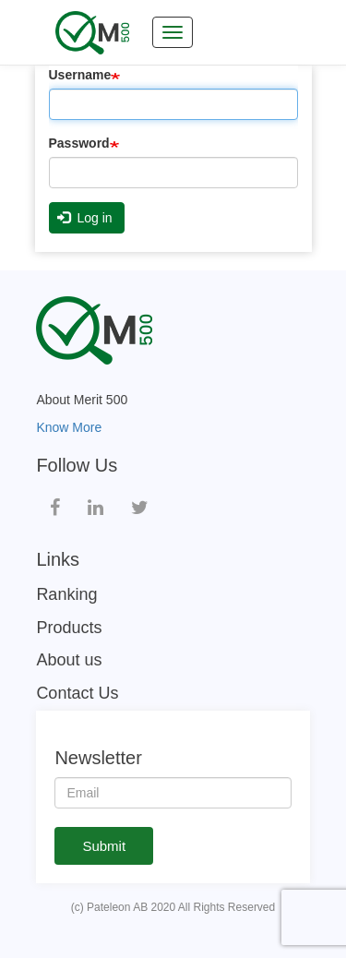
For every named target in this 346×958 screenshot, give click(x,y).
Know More (68, 427)
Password (79, 143)
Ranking (66, 594)
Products (68, 627)
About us (68, 660)
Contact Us (77, 693)
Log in (85, 217)
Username (80, 74)
